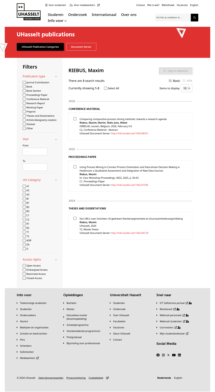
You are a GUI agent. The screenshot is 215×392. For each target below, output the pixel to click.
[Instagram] (163, 355)
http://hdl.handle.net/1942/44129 (129, 233)
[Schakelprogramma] (76, 325)
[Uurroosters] (168, 327)
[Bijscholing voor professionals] (81, 343)
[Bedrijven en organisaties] (33, 327)
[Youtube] (174, 355)
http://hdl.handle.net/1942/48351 (129, 133)
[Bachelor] (69, 303)
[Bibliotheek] (168, 5)
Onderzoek (77, 14)
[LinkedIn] (179, 355)
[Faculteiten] (118, 321)
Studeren (55, 14)
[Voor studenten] (58, 5)
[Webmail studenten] (172, 321)
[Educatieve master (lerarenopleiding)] (84, 317)
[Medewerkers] (28, 358)
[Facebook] (158, 355)
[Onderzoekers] (26, 315)
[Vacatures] (182, 5)
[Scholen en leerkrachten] (32, 333)
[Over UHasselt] (119, 315)
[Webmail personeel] (172, 315)
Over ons (128, 14)
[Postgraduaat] (72, 337)
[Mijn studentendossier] (172, 333)
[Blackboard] (167, 309)
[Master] (69, 309)
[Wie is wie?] (153, 5)
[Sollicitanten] (25, 352)
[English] (194, 5)
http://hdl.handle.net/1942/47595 (129, 185)
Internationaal (104, 14)
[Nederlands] (164, 378)
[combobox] (173, 17)
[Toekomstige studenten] (31, 303)
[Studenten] (24, 309)
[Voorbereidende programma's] (81, 331)
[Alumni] (22, 321)
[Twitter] (168, 355)
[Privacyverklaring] (76, 378)
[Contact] (140, 5)
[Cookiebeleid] (96, 378)
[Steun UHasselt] (120, 333)
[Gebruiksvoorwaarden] (50, 378)
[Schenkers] (24, 346)
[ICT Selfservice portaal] (174, 303)
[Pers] (21, 339)
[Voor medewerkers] (87, 5)
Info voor (57, 20)
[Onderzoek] (118, 309)
